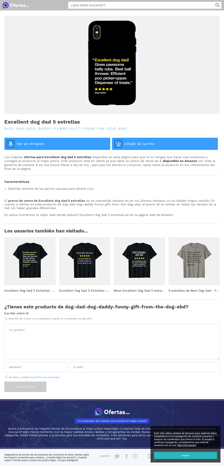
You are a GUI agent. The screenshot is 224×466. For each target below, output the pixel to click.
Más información (186, 445)
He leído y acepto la (34, 377)
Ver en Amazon (30, 144)
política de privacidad (46, 377)
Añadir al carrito (139, 144)
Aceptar (185, 455)
